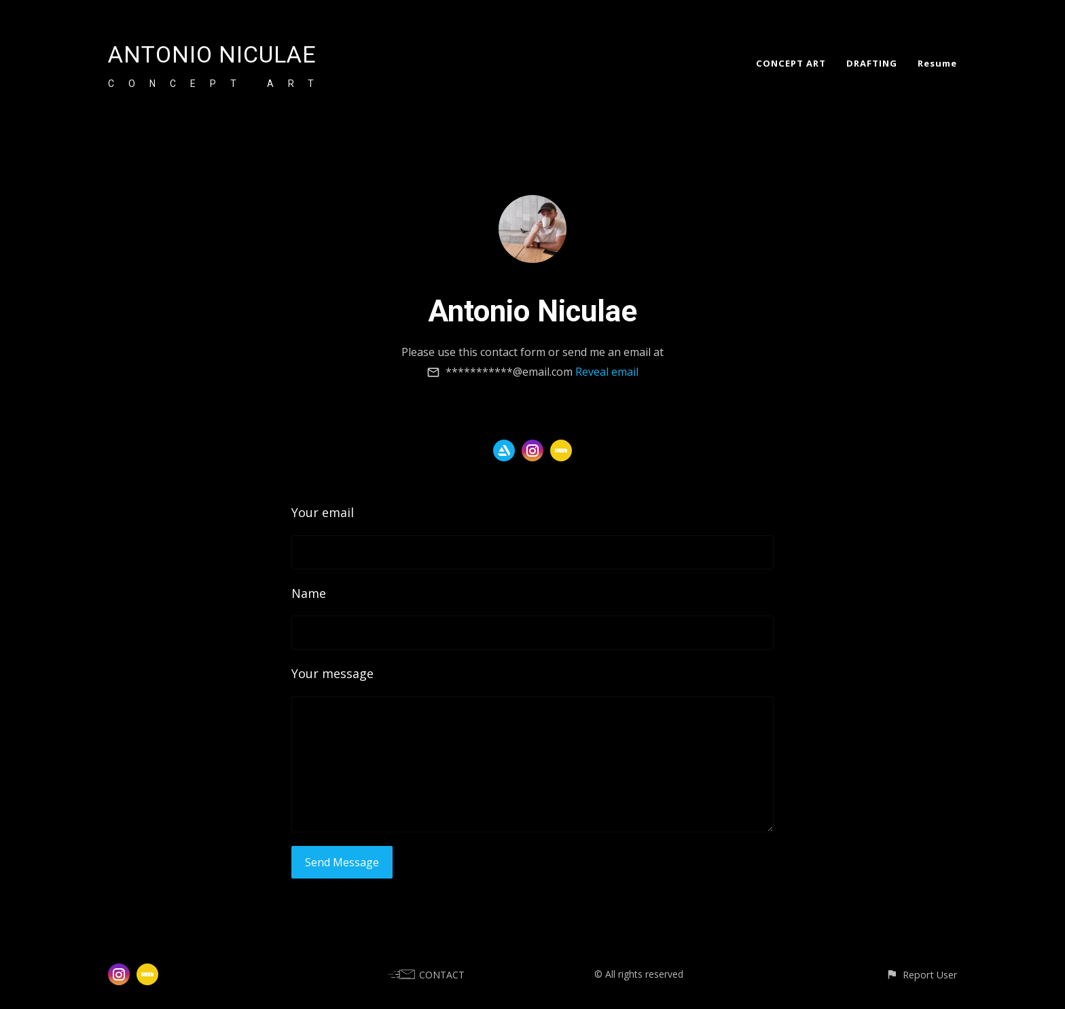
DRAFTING (871, 63)
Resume (937, 63)
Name (308, 593)
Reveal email (606, 371)
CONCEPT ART (791, 63)
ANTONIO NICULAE (212, 54)
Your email (322, 512)
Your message (332, 673)
